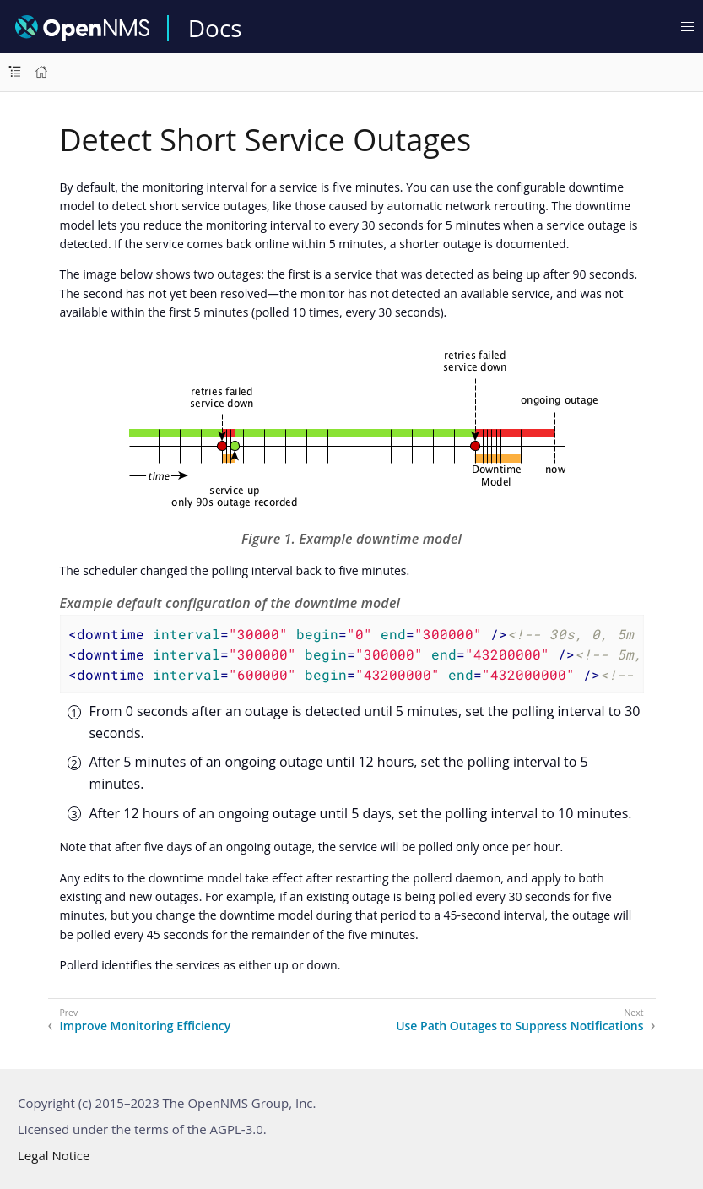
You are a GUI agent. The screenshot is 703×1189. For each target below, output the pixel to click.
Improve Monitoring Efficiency (145, 1026)
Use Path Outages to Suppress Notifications (519, 1026)
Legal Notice (53, 1155)
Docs (215, 28)
